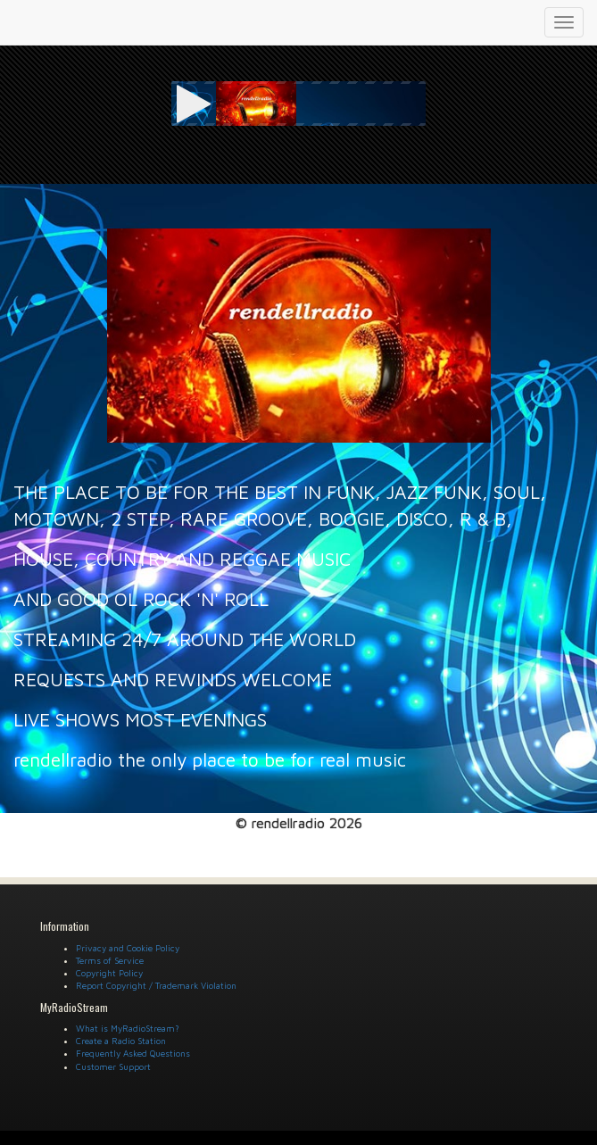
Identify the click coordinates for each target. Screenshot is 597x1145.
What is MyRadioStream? (127, 1028)
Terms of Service (110, 960)
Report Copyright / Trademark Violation (156, 985)
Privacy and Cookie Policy (127, 947)
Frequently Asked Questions (133, 1053)
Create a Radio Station (121, 1040)
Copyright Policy (109, 972)
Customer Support (113, 1066)
